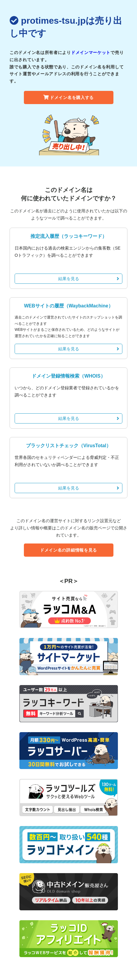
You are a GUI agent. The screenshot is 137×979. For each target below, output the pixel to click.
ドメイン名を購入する (68, 97)
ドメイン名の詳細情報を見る (68, 550)
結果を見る (88, 278)
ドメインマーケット (90, 52)
